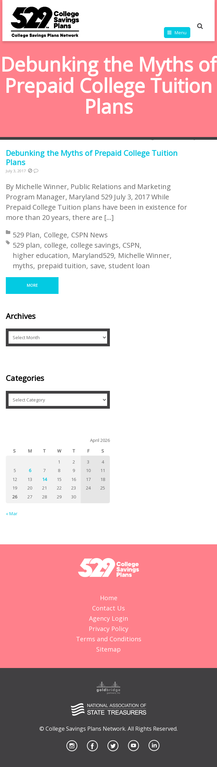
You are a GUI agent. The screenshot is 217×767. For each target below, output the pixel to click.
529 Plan (26, 234)
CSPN (131, 245)
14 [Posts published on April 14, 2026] (44, 479)
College (55, 234)
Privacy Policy (108, 628)
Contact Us (108, 608)
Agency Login (108, 618)
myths (23, 265)
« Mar (11, 513)
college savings (95, 245)
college (55, 245)
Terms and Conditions (108, 639)
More (32, 285)
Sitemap (108, 649)
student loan (129, 265)
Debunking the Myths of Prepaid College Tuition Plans (92, 158)
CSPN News (89, 234)
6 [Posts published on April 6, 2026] (30, 470)
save (97, 265)
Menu (181, 32)
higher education (40, 255)
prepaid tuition (61, 265)
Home (108, 598)
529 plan (26, 245)
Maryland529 (93, 255)
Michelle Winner (144, 255)
